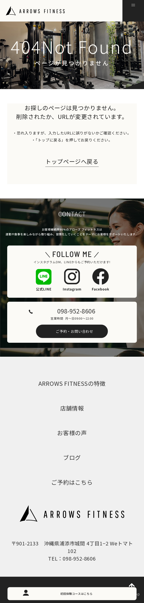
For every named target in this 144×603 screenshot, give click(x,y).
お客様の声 (72, 433)
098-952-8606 (76, 311)
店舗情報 (72, 408)
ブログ (72, 457)
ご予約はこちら (72, 482)
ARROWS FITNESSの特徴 (72, 383)
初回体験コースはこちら (76, 593)
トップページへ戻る (72, 161)
